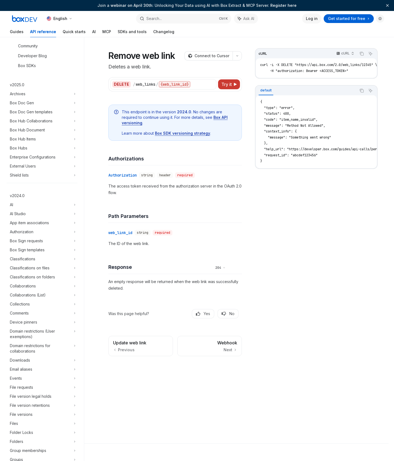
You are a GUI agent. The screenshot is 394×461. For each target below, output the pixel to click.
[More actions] (237, 55)
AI (94, 33)
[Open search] (183, 19)
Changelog (163, 33)
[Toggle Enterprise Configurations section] (42, 157)
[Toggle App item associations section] (42, 222)
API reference (43, 33)
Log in (312, 18)
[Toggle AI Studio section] (42, 213)
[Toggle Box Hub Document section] (42, 130)
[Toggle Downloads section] (42, 360)
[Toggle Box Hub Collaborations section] (42, 121)
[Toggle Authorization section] (42, 231)
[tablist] (306, 90)
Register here (283, 5)
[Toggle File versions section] (42, 414)
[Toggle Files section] (42, 423)
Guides (17, 33)
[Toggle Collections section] (42, 304)
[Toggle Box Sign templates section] (42, 250)
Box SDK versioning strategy (182, 133)
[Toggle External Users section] (42, 166)
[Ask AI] (370, 53)
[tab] (266, 90)
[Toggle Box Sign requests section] (42, 241)
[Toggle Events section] (42, 378)
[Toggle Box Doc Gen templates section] (42, 112)
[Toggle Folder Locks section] (42, 432)
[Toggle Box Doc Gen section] (42, 103)
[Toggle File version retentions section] (42, 405)
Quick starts (74, 33)
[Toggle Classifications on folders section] (42, 277)
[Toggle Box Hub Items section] (42, 139)
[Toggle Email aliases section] (42, 369)
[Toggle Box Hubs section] (42, 148)
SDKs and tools (132, 33)
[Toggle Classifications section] (42, 259)
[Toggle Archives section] (42, 94)
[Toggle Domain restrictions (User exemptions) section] (42, 334)
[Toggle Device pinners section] (42, 322)
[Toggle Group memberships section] (42, 450)
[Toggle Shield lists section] (42, 175)
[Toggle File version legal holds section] (42, 396)
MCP (106, 33)
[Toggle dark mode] (380, 19)
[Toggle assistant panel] (246, 19)
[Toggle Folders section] (42, 441)
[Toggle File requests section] (42, 387)
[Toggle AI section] (42, 204)
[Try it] (229, 84)
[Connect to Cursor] (208, 55)
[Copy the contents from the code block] (361, 53)
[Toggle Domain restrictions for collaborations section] (42, 348)
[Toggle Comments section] (42, 313)
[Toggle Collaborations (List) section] (42, 295)
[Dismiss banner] (387, 5)
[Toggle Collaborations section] (42, 286)
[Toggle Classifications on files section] (42, 268)
